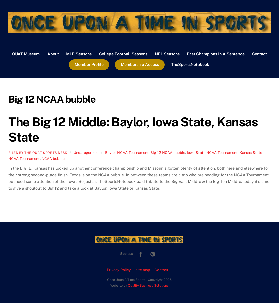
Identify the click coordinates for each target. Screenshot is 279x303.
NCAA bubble (53, 158)
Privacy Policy (119, 270)
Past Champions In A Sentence (216, 54)
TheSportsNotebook (190, 64)
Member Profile (89, 64)
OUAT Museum (26, 54)
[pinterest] (153, 253)
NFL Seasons (167, 54)
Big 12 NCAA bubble (167, 152)
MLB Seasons (79, 54)
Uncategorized (86, 152)
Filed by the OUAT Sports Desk (37, 153)
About (53, 54)
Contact (259, 54)
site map (143, 270)
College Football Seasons (123, 54)
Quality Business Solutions (148, 285)
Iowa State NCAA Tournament (212, 152)
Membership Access (140, 64)
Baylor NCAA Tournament (127, 152)
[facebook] (141, 253)
